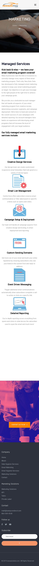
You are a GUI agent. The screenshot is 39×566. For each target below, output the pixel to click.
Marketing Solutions (9, 474)
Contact (4, 477)
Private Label (6, 499)
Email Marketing (7, 467)
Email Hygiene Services (10, 471)
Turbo (4, 496)
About (4, 461)
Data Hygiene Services (10, 464)
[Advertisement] (19, 350)
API (3, 492)
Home (4, 457)
